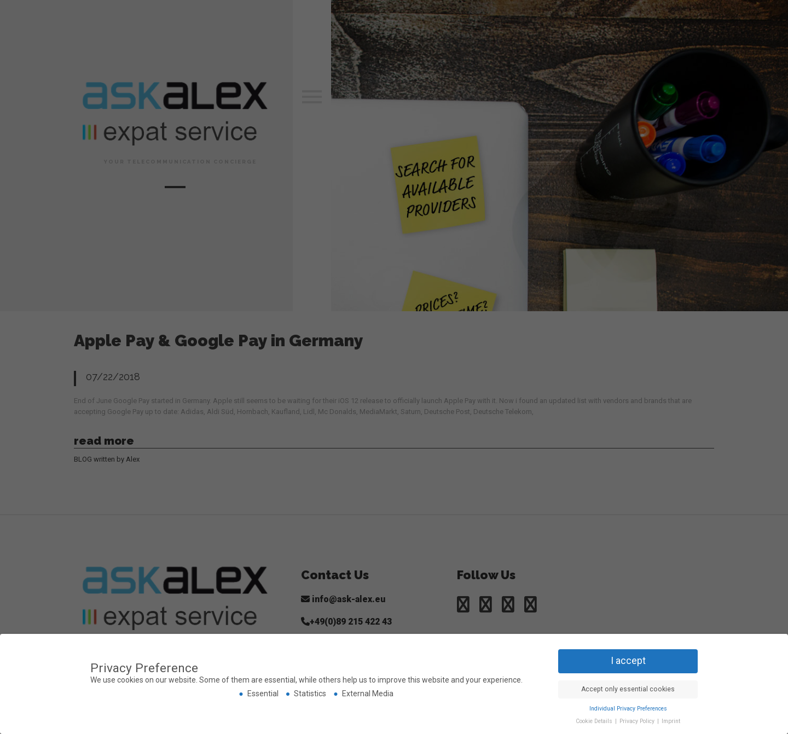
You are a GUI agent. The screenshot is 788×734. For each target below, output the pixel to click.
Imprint (671, 721)
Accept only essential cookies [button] (628, 689)
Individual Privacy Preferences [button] (628, 708)
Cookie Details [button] (595, 721)
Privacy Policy (637, 721)
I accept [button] (628, 660)
